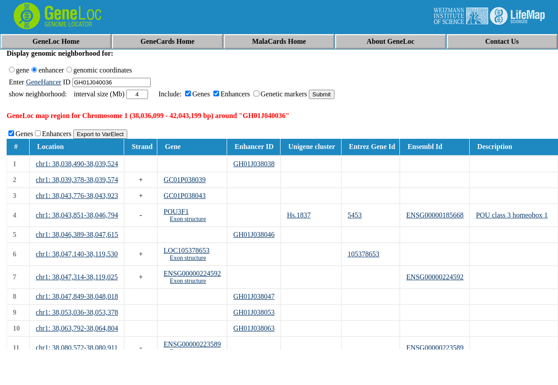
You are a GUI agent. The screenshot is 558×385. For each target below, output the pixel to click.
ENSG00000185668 (434, 215)
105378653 (364, 254)
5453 (355, 215)
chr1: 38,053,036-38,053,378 (77, 312)
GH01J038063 (253, 328)
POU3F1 (176, 211)
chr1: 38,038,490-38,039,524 (77, 164)
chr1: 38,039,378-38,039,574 (77, 179)
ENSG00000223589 (192, 344)
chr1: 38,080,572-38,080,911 (77, 347)
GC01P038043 (184, 195)
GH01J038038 (253, 164)
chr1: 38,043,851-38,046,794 (77, 215)
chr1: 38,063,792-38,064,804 (77, 328)
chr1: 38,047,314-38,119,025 (77, 277)
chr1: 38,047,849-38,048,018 (77, 296)
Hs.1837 (299, 215)
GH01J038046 (253, 234)
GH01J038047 (253, 296)
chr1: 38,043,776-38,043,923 (77, 195)
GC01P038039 (184, 179)
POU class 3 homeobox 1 (512, 215)
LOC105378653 (186, 250)
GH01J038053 (253, 312)
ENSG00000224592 (192, 273)
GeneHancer (43, 82)
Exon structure (188, 219)
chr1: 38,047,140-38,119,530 (77, 254)
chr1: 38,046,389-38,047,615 (77, 234)
